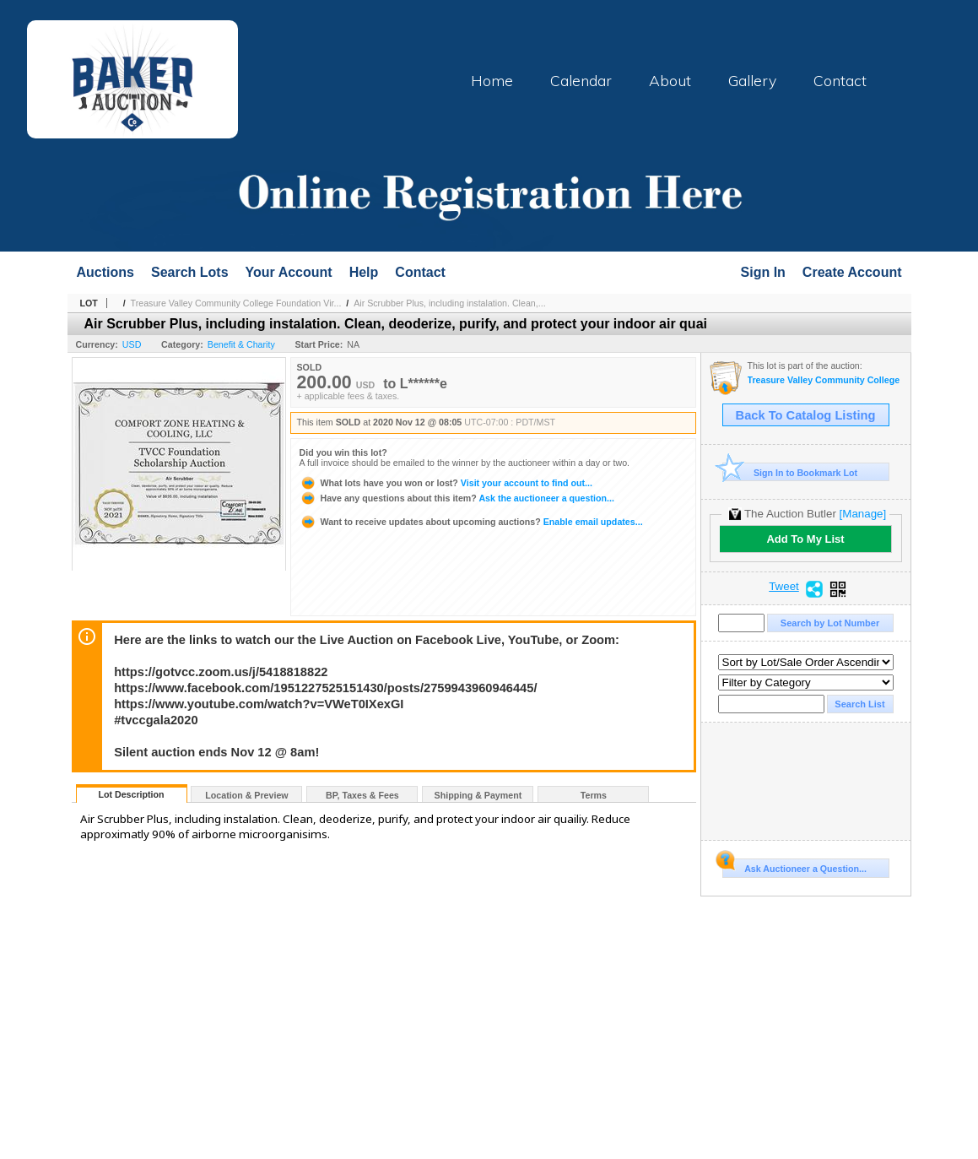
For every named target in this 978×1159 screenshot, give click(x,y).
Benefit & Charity (241, 344)
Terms (594, 795)
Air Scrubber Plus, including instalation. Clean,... (449, 303)
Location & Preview (246, 795)
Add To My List (805, 539)
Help (364, 272)
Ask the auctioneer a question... (457, 498)
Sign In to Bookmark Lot (790, 472)
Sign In (763, 272)
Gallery (752, 80)
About (670, 80)
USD (132, 344)
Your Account (289, 272)
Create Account (852, 272)
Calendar (581, 80)
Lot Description (131, 794)
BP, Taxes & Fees (362, 795)
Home (492, 80)
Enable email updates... (471, 522)
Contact (840, 80)
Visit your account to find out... (446, 483)
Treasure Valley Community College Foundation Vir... (236, 303)
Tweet (784, 587)
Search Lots (190, 272)
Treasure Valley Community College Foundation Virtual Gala (825, 380)
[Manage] (862, 513)
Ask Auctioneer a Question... (794, 866)
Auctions (105, 272)
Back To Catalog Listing (806, 415)
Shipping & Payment (478, 795)
